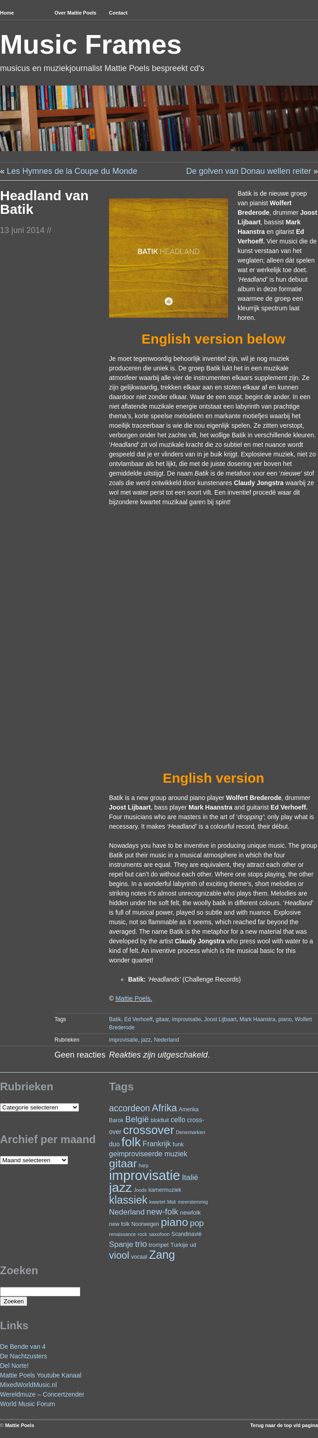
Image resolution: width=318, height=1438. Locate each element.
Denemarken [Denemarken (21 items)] (190, 1132)
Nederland (166, 1040)
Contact (118, 12)
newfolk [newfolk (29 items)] (190, 1212)
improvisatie (186, 1019)
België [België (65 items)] (137, 1119)
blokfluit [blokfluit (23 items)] (160, 1120)
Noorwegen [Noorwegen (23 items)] (145, 1224)
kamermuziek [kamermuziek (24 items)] (165, 1190)
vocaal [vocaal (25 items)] (139, 1257)
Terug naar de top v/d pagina (284, 1425)
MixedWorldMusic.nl (28, 1384)
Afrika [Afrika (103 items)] (164, 1108)
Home (7, 12)
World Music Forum (27, 1404)
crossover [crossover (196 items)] (148, 1130)
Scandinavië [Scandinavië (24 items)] (186, 1234)
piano (285, 1019)
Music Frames (91, 44)
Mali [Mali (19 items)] (171, 1202)
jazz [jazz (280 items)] (120, 1187)
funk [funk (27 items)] (178, 1144)
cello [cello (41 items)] (178, 1120)
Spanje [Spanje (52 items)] (121, 1244)
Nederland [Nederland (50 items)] (126, 1212)
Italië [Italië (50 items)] (190, 1177)
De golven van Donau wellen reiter (248, 171)
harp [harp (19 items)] (143, 1165)
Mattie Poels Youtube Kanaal (40, 1375)
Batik (115, 1019)
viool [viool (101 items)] (119, 1255)
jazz (146, 1040)
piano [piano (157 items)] (174, 1222)
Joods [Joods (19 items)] (140, 1190)
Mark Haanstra (257, 1019)
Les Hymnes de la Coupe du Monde (72, 171)
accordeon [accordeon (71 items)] (129, 1108)
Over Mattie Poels (75, 12)
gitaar (162, 1019)
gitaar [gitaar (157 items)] (123, 1163)
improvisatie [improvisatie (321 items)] (144, 1175)
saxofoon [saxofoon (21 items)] (159, 1234)
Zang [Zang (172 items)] (162, 1254)
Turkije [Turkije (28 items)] (179, 1244)
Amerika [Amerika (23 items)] (189, 1109)
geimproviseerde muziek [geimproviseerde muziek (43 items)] (148, 1154)
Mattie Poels (132, 998)
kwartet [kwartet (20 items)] (157, 1202)
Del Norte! (14, 1365)
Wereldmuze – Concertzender (42, 1394)
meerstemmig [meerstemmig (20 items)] (193, 1202)
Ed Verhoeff (138, 1019)
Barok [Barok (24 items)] (116, 1120)
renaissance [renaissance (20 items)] (122, 1234)
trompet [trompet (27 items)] (159, 1244)
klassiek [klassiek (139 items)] (128, 1200)
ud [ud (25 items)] (193, 1245)
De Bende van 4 (22, 1346)
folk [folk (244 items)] (131, 1142)
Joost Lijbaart (220, 1019)
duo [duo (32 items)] (114, 1144)
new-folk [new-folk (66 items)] (162, 1211)
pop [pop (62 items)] (197, 1223)
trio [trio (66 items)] (141, 1244)
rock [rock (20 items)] (142, 1234)
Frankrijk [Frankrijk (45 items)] (157, 1143)
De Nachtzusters (23, 1356)
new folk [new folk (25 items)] (119, 1224)
